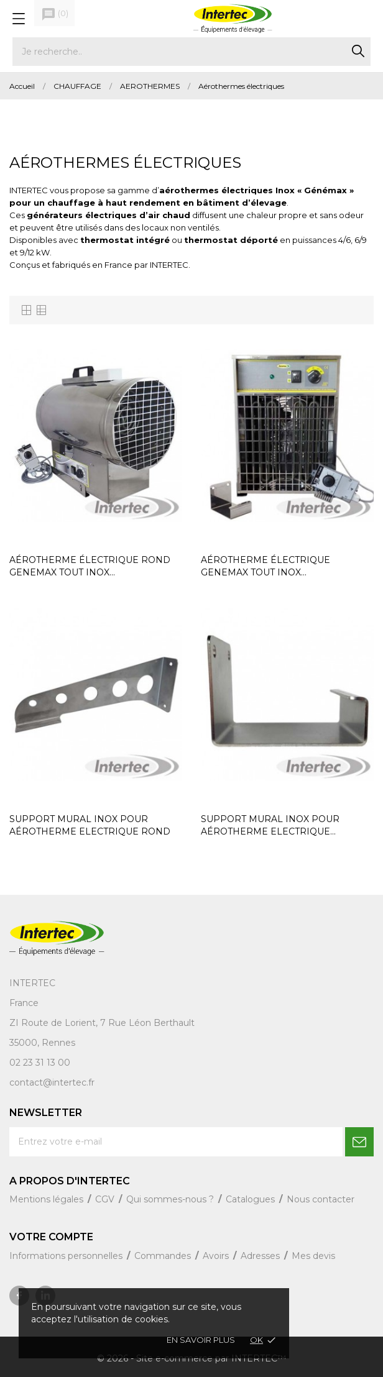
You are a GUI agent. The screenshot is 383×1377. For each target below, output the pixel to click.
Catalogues (251, 1199)
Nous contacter (320, 1199)
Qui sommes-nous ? (171, 1199)
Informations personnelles (67, 1255)
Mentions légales (47, 1199)
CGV (106, 1199)
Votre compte (51, 1237)
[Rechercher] (191, 51)
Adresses (261, 1255)
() (54, 14)
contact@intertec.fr (52, 1082)
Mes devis (313, 1255)
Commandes (163, 1255)
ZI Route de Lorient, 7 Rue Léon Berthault (102, 1022)
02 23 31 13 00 (39, 1062)
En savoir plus (201, 1340)
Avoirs (217, 1255)
